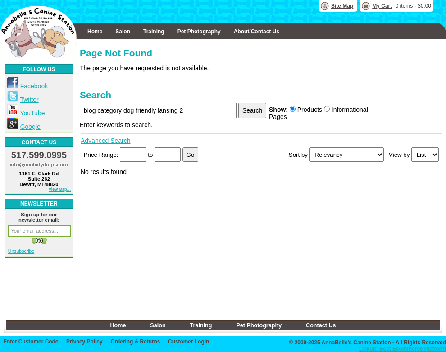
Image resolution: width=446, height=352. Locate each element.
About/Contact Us (256, 31)
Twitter (29, 99)
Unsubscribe (21, 251)
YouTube (32, 113)
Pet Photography (199, 31)
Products (306, 109)
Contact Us (321, 325)
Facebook (34, 86)
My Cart (382, 6)
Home (94, 31)
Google (30, 126)
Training (153, 31)
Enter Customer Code (30, 341)
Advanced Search (106, 140)
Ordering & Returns (135, 341)
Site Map (342, 6)
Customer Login (188, 341)
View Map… (60, 189)
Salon (122, 31)
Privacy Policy (84, 341)
